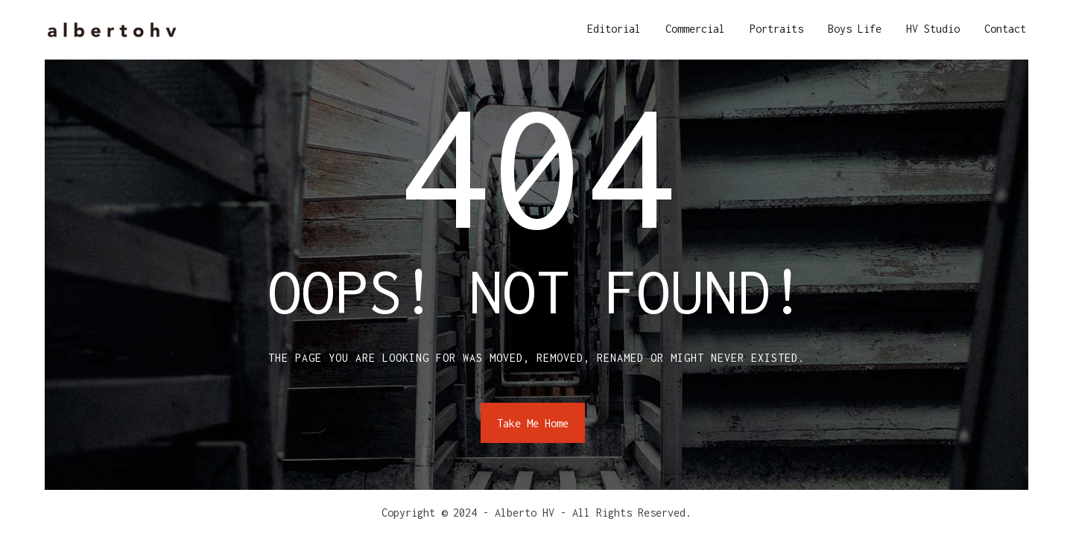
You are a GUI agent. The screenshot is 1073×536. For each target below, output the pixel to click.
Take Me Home (533, 423)
